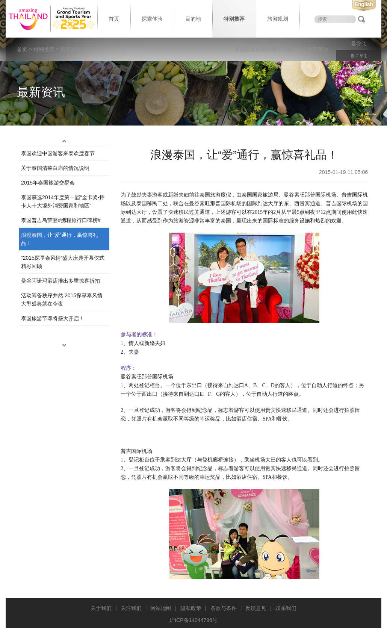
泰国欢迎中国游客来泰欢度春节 (58, 153)
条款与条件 (223, 608)
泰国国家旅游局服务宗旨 (263, 49)
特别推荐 (234, 19)
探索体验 (152, 19)
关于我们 (101, 608)
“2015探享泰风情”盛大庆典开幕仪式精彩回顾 (62, 262)
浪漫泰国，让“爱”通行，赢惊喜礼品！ (59, 239)
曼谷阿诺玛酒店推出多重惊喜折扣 (60, 281)
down (64, 345)
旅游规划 (277, 19)
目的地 (193, 19)
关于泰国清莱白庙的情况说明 (55, 168)
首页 (114, 19)
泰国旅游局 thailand (51, 19)
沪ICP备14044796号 (193, 620)
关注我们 (131, 608)
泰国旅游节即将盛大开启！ (52, 318)
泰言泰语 (317, 49)
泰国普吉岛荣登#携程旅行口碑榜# (61, 220)
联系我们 (285, 608)
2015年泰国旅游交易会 (48, 183)
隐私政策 (190, 608)
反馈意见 (255, 608)
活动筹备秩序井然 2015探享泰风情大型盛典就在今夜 (62, 299)
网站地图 (160, 608)
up (64, 141)
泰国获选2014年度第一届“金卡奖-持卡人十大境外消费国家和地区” (62, 201)
